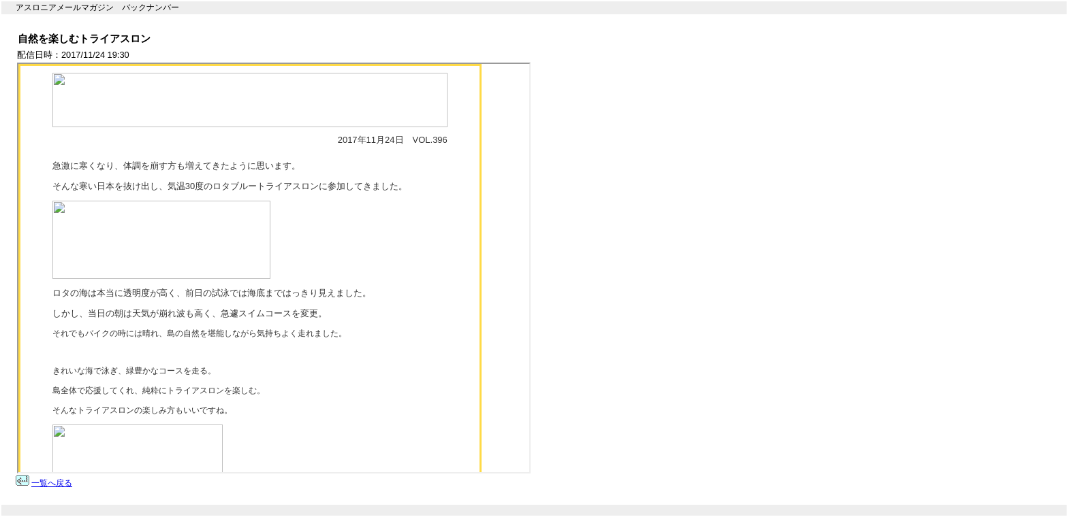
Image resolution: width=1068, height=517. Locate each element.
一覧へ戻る (51, 483)
